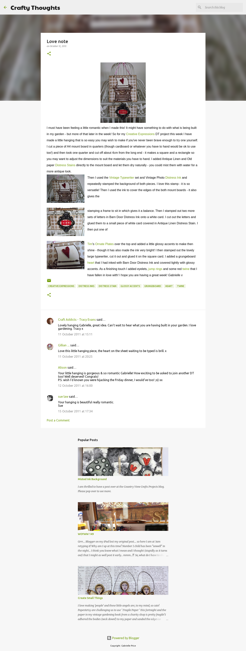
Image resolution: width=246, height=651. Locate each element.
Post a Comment (58, 420)
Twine (180, 286)
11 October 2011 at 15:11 (75, 334)
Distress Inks (86, 286)
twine (185, 269)
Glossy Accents (130, 286)
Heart (169, 286)
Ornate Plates (104, 244)
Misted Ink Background (92, 479)
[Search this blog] (223, 7)
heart (90, 262)
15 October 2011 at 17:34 (75, 411)
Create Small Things (90, 598)
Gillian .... (64, 345)
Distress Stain (107, 286)
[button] (49, 53)
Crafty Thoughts (35, 7)
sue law (63, 396)
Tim (89, 244)
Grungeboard (152, 286)
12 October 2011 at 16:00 (75, 385)
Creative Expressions (140, 134)
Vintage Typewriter (121, 177)
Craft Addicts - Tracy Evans (77, 319)
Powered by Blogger (123, 638)
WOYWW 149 (86, 534)
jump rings (155, 269)
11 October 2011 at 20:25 (75, 356)
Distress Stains (65, 165)
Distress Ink (173, 177)
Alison (62, 367)
